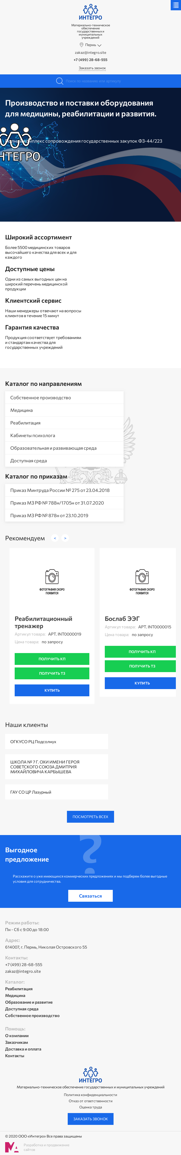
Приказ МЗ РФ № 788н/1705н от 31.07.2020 (57, 503)
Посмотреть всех (90, 816)
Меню (176, 5)
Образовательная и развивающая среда (53, 448)
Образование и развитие (29, 1002)
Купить (52, 690)
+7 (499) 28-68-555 (90, 60)
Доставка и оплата (23, 1048)
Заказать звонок (92, 68)
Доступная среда (28, 460)
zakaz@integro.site (90, 52)
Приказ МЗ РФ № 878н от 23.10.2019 (49, 515)
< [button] (55, 537)
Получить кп (52, 659)
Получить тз (52, 673)
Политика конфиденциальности (90, 1095)
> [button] (65, 537)
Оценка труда (90, 1107)
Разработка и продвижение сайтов (46, 1147)
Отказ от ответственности (91, 1101)
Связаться (90, 896)
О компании (17, 1035)
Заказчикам (16, 1042)
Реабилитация (25, 422)
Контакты (14, 1055)
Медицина (21, 410)
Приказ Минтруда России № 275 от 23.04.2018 (60, 490)
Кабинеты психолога (32, 435)
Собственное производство (40, 397)
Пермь (90, 44)
